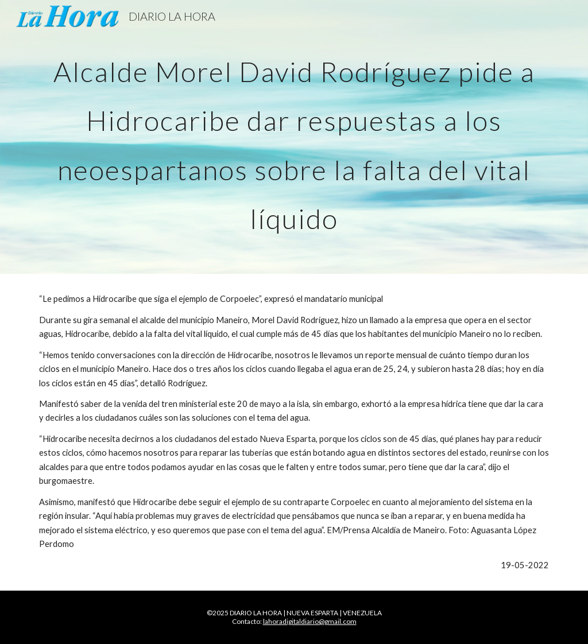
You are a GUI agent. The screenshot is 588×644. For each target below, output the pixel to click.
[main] (294, 136)
